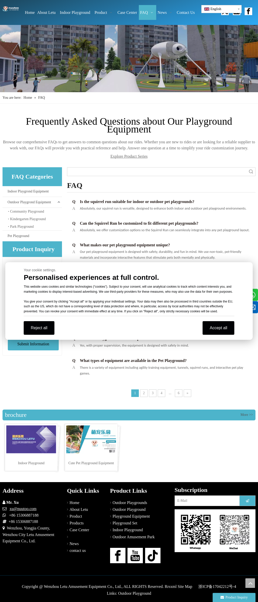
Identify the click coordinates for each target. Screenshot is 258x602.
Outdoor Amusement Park (134, 537)
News (74, 544)
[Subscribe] (247, 500)
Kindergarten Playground (28, 219)
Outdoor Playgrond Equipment (29, 202)
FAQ (73, 537)
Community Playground (27, 211)
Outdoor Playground (129, 509)
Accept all (218, 328)
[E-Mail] (206, 501)
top (250, 583)
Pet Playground (18, 236)
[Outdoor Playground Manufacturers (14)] (129, 58)
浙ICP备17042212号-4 (217, 586)
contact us (78, 550)
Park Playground (22, 226)
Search (251, 172)
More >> (246, 415)
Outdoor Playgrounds (130, 502)
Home (74, 502)
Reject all (39, 328)
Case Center (79, 530)
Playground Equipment (131, 516)
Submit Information (33, 344)
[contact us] (215, 530)
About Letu (79, 509)
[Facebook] (117, 555)
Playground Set (125, 523)
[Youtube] (135, 555)
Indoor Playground (128, 530)
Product (76, 516)
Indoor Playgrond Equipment (28, 191)
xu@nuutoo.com (23, 509)
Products (77, 523)
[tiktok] (152, 555)
